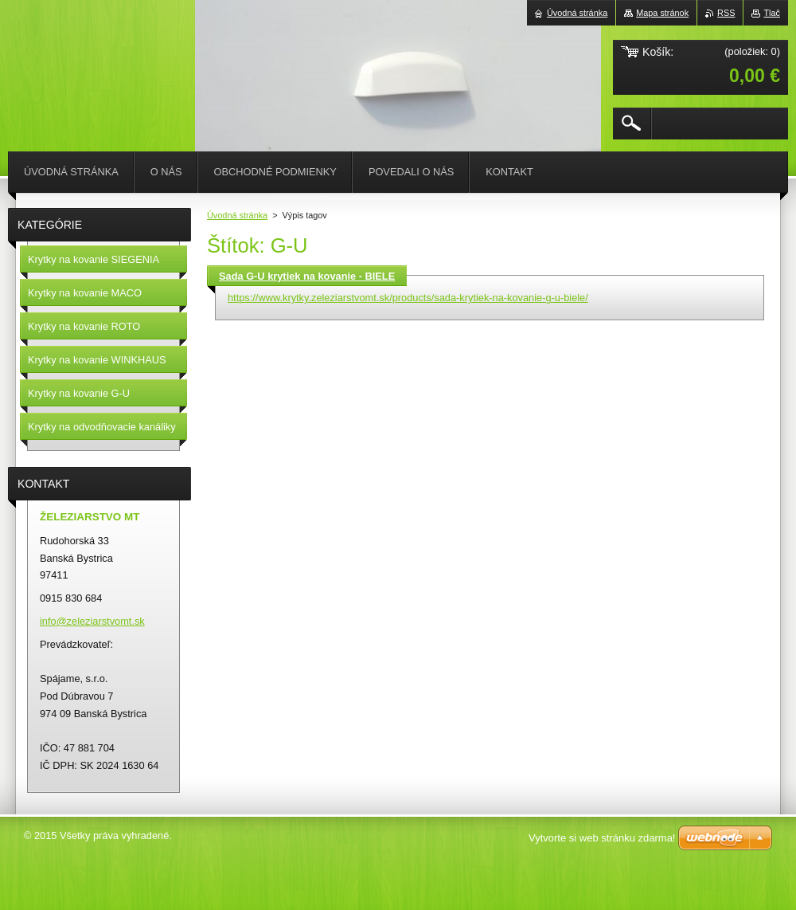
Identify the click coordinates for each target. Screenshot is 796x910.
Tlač (771, 13)
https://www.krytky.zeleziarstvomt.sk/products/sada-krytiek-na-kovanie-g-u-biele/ (408, 298)
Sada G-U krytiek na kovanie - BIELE (307, 276)
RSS (726, 13)
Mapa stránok (662, 13)
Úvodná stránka (237, 215)
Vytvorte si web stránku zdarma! (602, 838)
